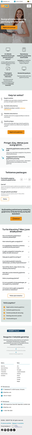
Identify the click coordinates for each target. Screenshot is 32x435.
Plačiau (5, 199)
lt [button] (29, 1)
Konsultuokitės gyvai (11, 318)
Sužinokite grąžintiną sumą (13, 310)
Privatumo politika (6, 423)
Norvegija (19, 370)
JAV (18, 366)
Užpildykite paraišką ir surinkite (14, 108)
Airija (18, 368)
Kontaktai (3, 375)
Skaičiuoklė (3, 370)
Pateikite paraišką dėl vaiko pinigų (14, 313)
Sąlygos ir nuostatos (18, 423)
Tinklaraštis (3, 371)
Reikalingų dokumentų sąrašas (14, 315)
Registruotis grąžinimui (16, 132)
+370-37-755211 (18, 1)
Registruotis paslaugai (9, 27)
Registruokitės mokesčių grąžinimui (15, 307)
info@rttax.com (5, 1)
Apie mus (3, 366)
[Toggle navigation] (29, 5)
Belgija (18, 381)
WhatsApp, (11, 83)
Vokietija (19, 373)
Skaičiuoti (16, 219)
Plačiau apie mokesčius (16, 295)
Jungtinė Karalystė (21, 371)
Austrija (18, 377)
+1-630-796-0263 (7, 410)
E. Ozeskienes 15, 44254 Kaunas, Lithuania (13, 389)
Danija (18, 375)
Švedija (18, 379)
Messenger (8, 85)
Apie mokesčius (4, 368)
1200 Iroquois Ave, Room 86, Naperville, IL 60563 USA (16, 404)
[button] (24, 69)
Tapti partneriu (4, 373)
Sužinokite (20, 60)
